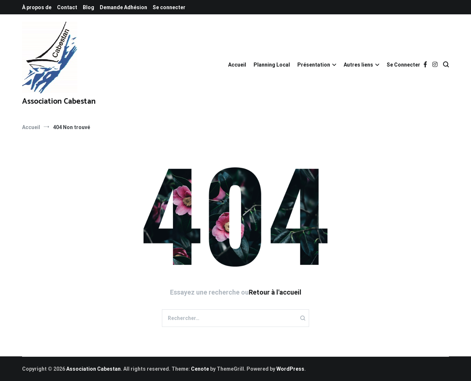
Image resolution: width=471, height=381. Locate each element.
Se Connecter (403, 65)
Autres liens (358, 65)
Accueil (237, 65)
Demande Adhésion (123, 7)
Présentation (313, 65)
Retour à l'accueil (275, 292)
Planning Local (272, 65)
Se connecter (169, 7)
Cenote (200, 369)
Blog (88, 7)
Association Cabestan (59, 101)
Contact (67, 7)
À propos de (37, 7)
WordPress (290, 369)
